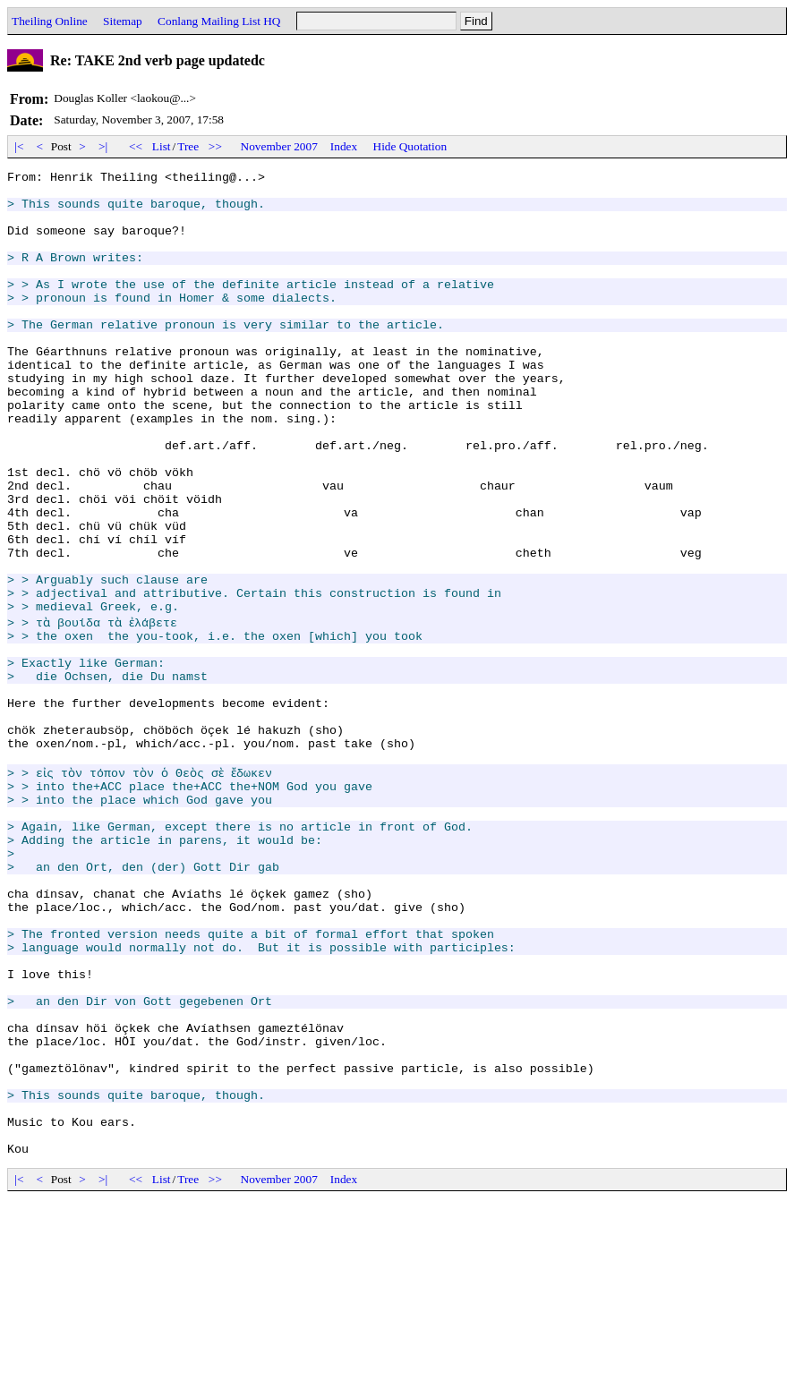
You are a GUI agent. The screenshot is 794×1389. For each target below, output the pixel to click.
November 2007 (279, 146)
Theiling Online (50, 21)
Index (343, 146)
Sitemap (122, 21)
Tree (188, 146)
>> (216, 146)
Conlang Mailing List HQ (219, 21)
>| (103, 146)
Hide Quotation (410, 146)
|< (19, 146)
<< (136, 146)
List (161, 146)
